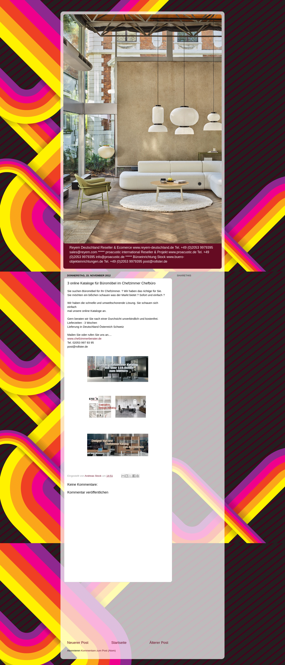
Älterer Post (158, 643)
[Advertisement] (117, 611)
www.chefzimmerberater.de (84, 338)
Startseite (118, 643)
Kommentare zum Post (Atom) (98, 650)
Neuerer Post (77, 643)
